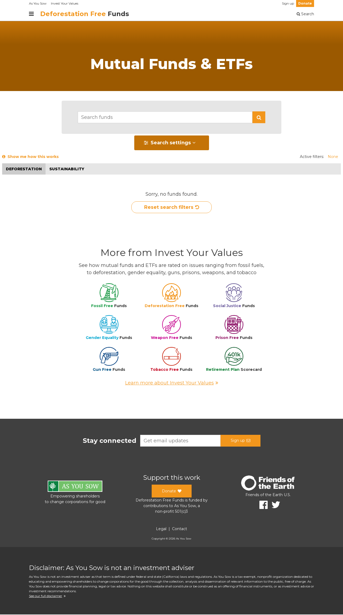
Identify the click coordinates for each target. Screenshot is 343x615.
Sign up (288, 3)
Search (305, 14)
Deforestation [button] (24, 169)
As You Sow (38, 3)
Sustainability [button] (66, 169)
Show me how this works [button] (30, 156)
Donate (305, 3)
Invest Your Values (64, 3)
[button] (258, 117)
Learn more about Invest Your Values (171, 383)
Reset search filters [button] (171, 207)
